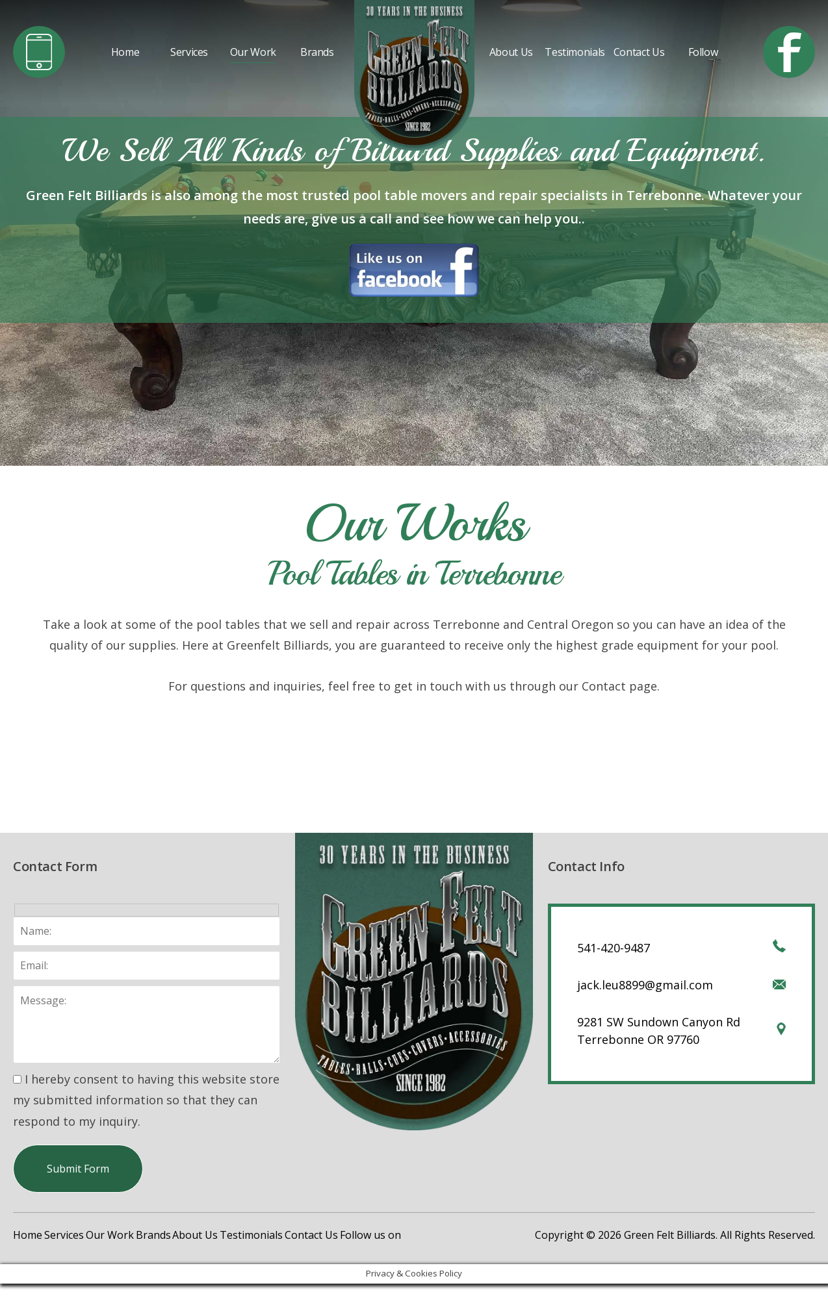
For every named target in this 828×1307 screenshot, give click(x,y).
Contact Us (639, 52)
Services (189, 52)
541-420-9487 (613, 948)
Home (125, 52)
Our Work (253, 52)
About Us (511, 52)
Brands (317, 52)
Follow (703, 52)
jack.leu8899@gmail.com (645, 985)
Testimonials (575, 52)
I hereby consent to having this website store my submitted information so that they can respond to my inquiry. (146, 1100)
